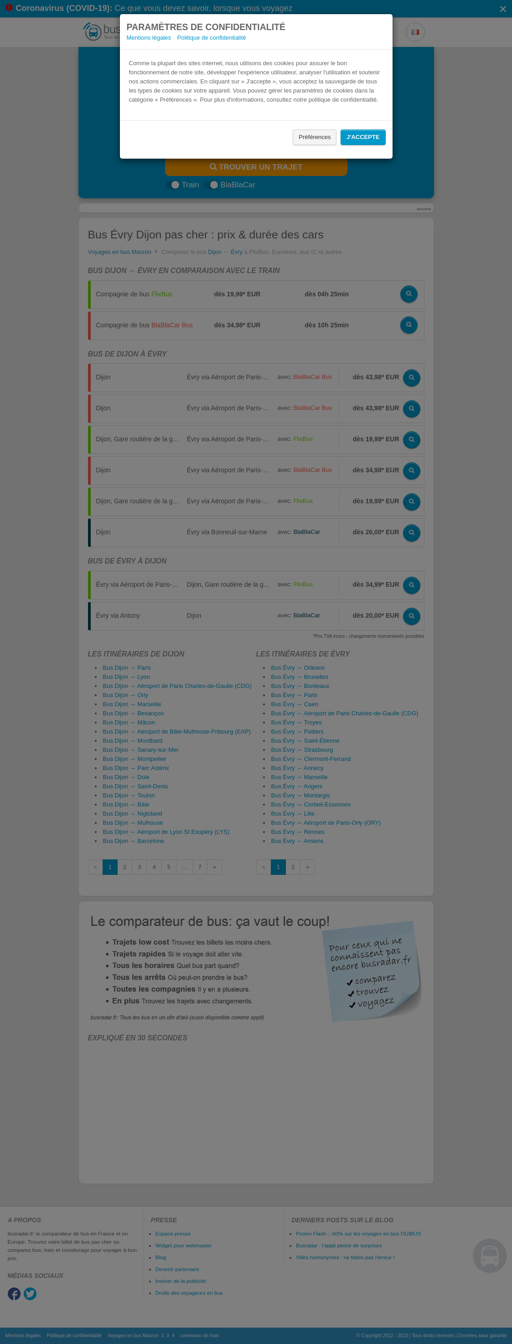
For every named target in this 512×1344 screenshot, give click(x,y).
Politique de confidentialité (211, 37)
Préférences (315, 137)
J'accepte (363, 137)
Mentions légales (149, 37)
